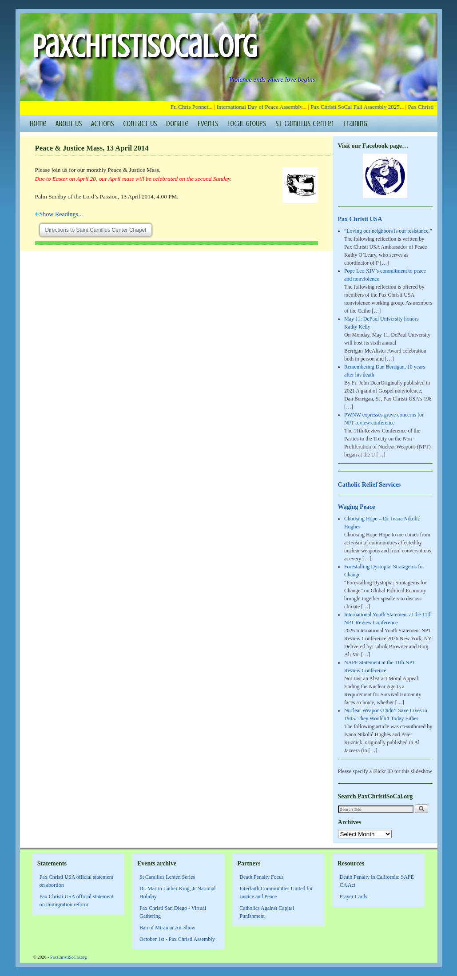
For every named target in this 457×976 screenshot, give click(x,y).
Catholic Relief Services (369, 484)
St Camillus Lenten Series (167, 877)
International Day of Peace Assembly (261, 106)
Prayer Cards (353, 896)
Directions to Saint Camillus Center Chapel (95, 230)
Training (355, 123)
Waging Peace (356, 506)
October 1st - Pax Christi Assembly (177, 939)
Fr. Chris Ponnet (191, 106)
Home (38, 123)
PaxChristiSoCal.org (144, 46)
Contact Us (140, 123)
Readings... (59, 214)
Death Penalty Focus (261, 877)
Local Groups (246, 123)
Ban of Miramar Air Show (167, 927)
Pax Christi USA (360, 218)
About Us (69, 123)
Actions (102, 123)
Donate (177, 123)
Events (208, 123)
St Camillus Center (304, 123)
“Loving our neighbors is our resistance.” (388, 231)
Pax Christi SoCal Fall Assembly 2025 (356, 106)
